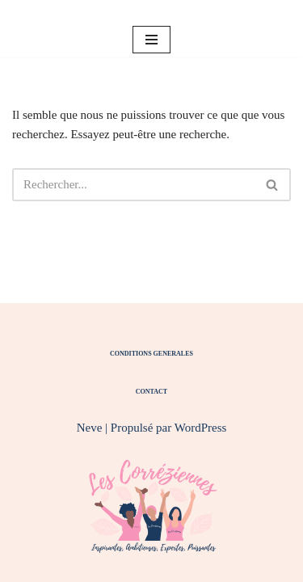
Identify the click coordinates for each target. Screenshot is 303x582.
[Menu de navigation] (151, 39)
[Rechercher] (133, 184)
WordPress (201, 427)
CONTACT (151, 391)
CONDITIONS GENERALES (151, 353)
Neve (90, 427)
